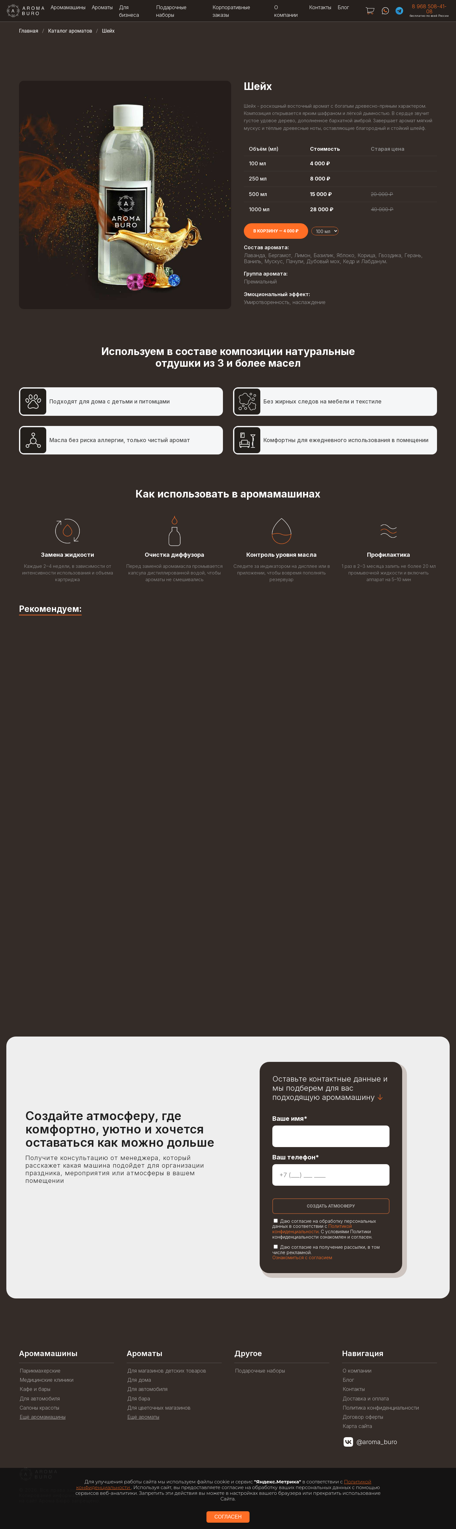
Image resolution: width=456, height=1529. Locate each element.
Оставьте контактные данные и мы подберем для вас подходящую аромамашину (330, 1088)
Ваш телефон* (295, 1157)
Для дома (139, 1380)
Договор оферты (363, 1417)
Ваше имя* (289, 1118)
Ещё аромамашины (43, 1417)
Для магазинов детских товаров (166, 1371)
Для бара (138, 1399)
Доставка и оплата (366, 1399)
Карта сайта (357, 1426)
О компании (357, 1371)
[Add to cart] (276, 231)
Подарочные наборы (260, 1371)
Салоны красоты (39, 1408)
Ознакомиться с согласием (302, 1257)
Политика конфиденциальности (381, 1408)
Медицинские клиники (46, 1380)
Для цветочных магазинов (159, 1408)
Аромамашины (68, 7)
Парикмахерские (40, 1371)
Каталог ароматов (70, 31)
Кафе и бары (35, 1389)
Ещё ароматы (143, 1417)
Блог (343, 7)
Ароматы (102, 7)
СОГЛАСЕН (228, 1516)
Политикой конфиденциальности (312, 1228)
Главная (28, 31)
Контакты (320, 7)
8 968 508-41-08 (429, 9)
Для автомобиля (40, 1399)
